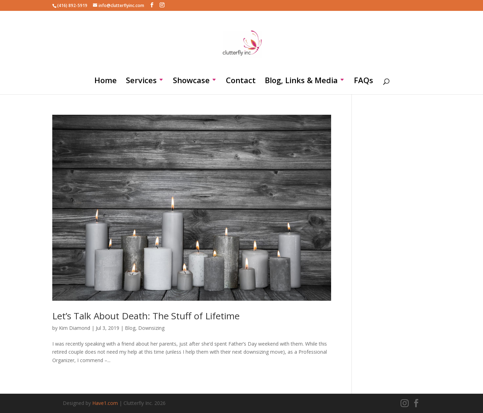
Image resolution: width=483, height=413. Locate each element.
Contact (241, 81)
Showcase (191, 81)
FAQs (363, 81)
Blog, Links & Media (301, 81)
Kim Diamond (74, 328)
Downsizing (151, 328)
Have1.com (105, 403)
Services (141, 81)
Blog (130, 328)
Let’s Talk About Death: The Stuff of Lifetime (146, 315)
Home (105, 81)
